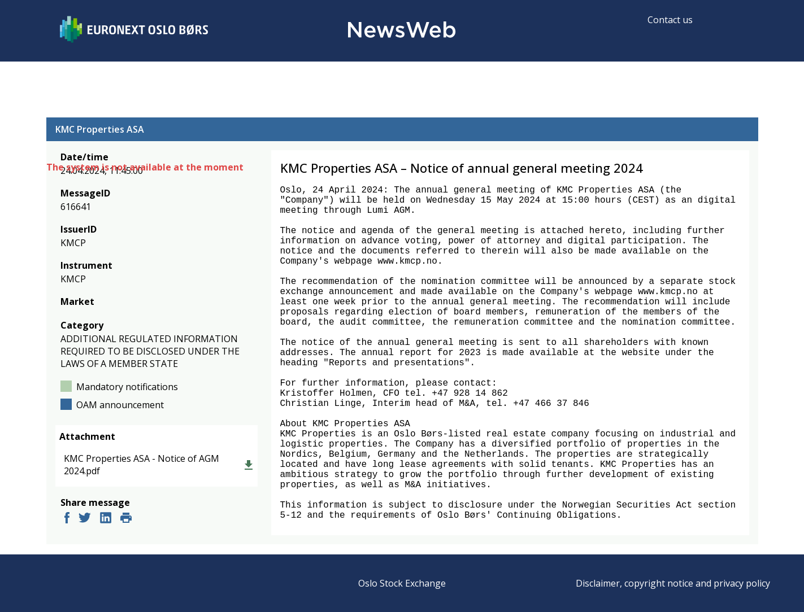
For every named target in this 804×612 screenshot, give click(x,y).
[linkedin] (105, 519)
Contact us (670, 20)
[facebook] (67, 519)
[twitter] (84, 519)
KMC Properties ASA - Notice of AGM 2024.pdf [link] (141, 464)
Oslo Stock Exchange (402, 583)
